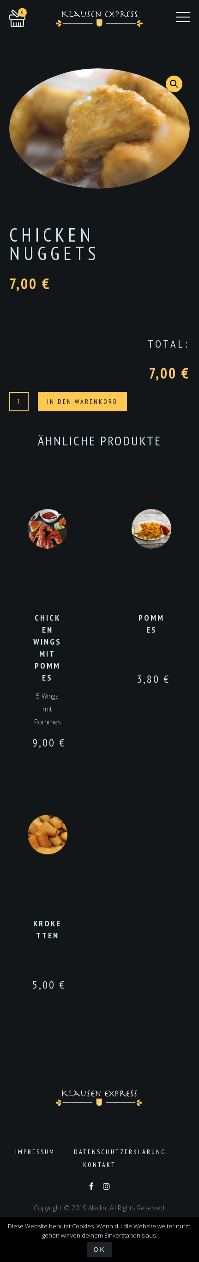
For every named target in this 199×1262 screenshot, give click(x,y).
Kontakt (99, 1165)
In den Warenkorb (82, 401)
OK (99, 1249)
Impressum (35, 1152)
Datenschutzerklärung (120, 1152)
